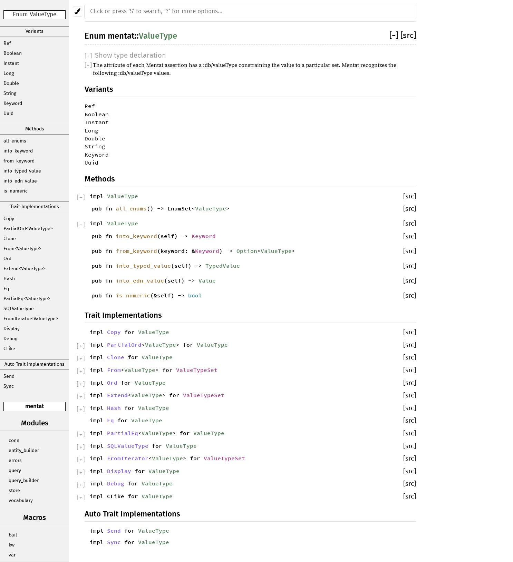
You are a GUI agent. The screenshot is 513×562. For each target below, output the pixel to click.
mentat (34, 406)
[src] (408, 36)
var (12, 555)
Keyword (12, 103)
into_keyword (18, 151)
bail (13, 535)
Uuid (8, 113)
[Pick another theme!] (77, 12)
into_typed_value (22, 171)
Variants (34, 31)
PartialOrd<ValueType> (28, 228)
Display (11, 328)
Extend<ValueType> (24, 268)
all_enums (14, 141)
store (14, 490)
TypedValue (222, 265)
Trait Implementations (34, 206)
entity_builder (24, 450)
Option (246, 250)
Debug (10, 338)
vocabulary (21, 500)
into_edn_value (20, 181)
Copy (8, 218)
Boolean (12, 53)
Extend (117, 395)
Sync (8, 386)
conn (14, 440)
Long (8, 73)
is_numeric (15, 191)
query (15, 470)
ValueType (158, 36)
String (9, 93)
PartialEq (122, 433)
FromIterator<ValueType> (30, 318)
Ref (7, 43)
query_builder (24, 480)
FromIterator (127, 458)
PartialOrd (124, 344)
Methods (34, 129)
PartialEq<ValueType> (26, 298)
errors (15, 460)
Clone (9, 238)
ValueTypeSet (196, 369)
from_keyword (19, 161)
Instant (11, 63)
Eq (6, 288)
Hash (9, 278)
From (114, 369)
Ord (7, 258)
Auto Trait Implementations (34, 364)
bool (195, 295)
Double (11, 83)
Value (207, 280)
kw (11, 545)
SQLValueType (18, 308)
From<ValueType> (22, 248)
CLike (9, 348)
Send (8, 376)
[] (394, 36)
